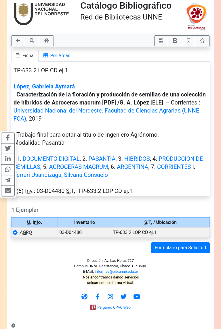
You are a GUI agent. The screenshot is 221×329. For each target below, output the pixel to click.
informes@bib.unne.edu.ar (116, 271)
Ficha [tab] (25, 55)
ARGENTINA (132, 166)
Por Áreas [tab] (57, 55)
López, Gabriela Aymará (44, 86)
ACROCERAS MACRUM (78, 166)
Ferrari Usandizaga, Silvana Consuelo (61, 174)
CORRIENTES (174, 166)
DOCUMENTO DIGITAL (50, 158)
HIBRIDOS (137, 158)
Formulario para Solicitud (180, 247)
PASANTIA (101, 158)
